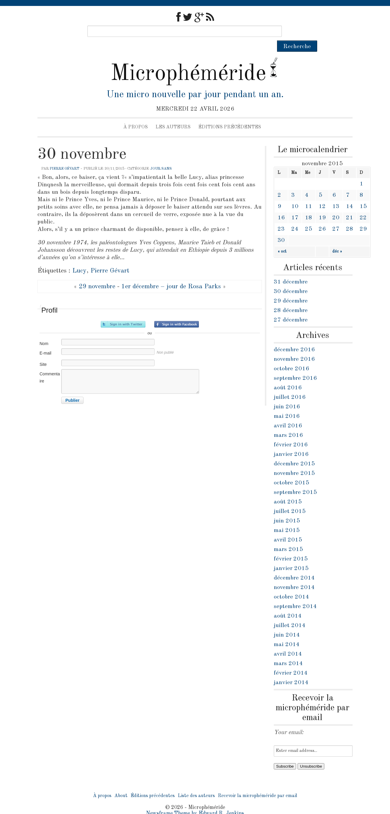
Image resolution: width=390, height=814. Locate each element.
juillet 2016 (290, 386)
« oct (282, 240)
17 (294, 207)
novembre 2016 (294, 348)
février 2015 (291, 548)
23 (281, 218)
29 (363, 218)
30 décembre (291, 280)
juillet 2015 (290, 500)
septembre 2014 (295, 595)
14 (349, 195)
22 (363, 207)
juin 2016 (287, 396)
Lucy (79, 259)
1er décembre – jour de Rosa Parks (171, 275)
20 (335, 207)
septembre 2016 (295, 367)
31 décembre (291, 271)
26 (322, 218)
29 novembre (97, 275)
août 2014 (288, 605)
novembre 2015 (294, 462)
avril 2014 (288, 643)
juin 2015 (287, 510)
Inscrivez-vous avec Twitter (123, 313)
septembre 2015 (295, 481)
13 (335, 195)
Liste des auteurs (196, 784)
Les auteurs (173, 116)
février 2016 (291, 434)
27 (335, 218)
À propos (135, 116)
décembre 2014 (294, 567)
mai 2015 (287, 519)
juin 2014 (287, 624)
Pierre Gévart (64, 157)
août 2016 (288, 377)
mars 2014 (288, 652)
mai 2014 (287, 633)
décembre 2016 (294, 338)
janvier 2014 (291, 671)
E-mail (45, 341)
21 (349, 207)
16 (281, 207)
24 (294, 218)
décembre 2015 (294, 453)
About (121, 784)
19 (322, 207)
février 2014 (291, 662)
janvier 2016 (291, 443)
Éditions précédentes (229, 116)
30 (281, 229)
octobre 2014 (291, 586)
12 (322, 195)
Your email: (288, 721)
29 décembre (291, 290)
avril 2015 (288, 529)
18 (308, 207)
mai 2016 (287, 405)
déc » (337, 240)
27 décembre (291, 309)
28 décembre (291, 299)
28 (349, 218)
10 (294, 195)
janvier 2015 (291, 557)
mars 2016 (288, 424)
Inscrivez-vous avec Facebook (176, 313)
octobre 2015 (291, 472)
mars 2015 (288, 538)
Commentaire (50, 366)
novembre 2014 (294, 576)
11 (308, 195)
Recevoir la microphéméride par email (257, 784)
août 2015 (288, 491)
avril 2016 (288, 415)
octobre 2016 (291, 357)
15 (363, 195)
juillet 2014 (290, 614)
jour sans (161, 157)
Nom (44, 332)
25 (308, 218)
